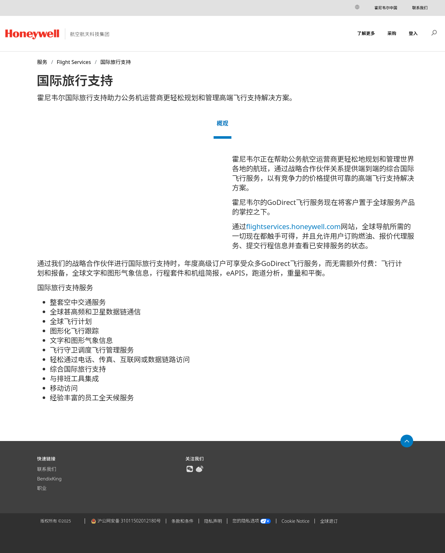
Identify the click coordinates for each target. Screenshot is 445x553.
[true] (190, 468)
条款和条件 (182, 521)
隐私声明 (213, 521)
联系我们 (419, 7)
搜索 (434, 32)
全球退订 (329, 521)
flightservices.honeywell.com (293, 226)
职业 (42, 488)
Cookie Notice (295, 521)
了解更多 (366, 33)
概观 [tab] (222, 123)
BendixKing (49, 478)
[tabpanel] (222, 282)
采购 (391, 33)
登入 (413, 33)
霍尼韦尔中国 (385, 7)
